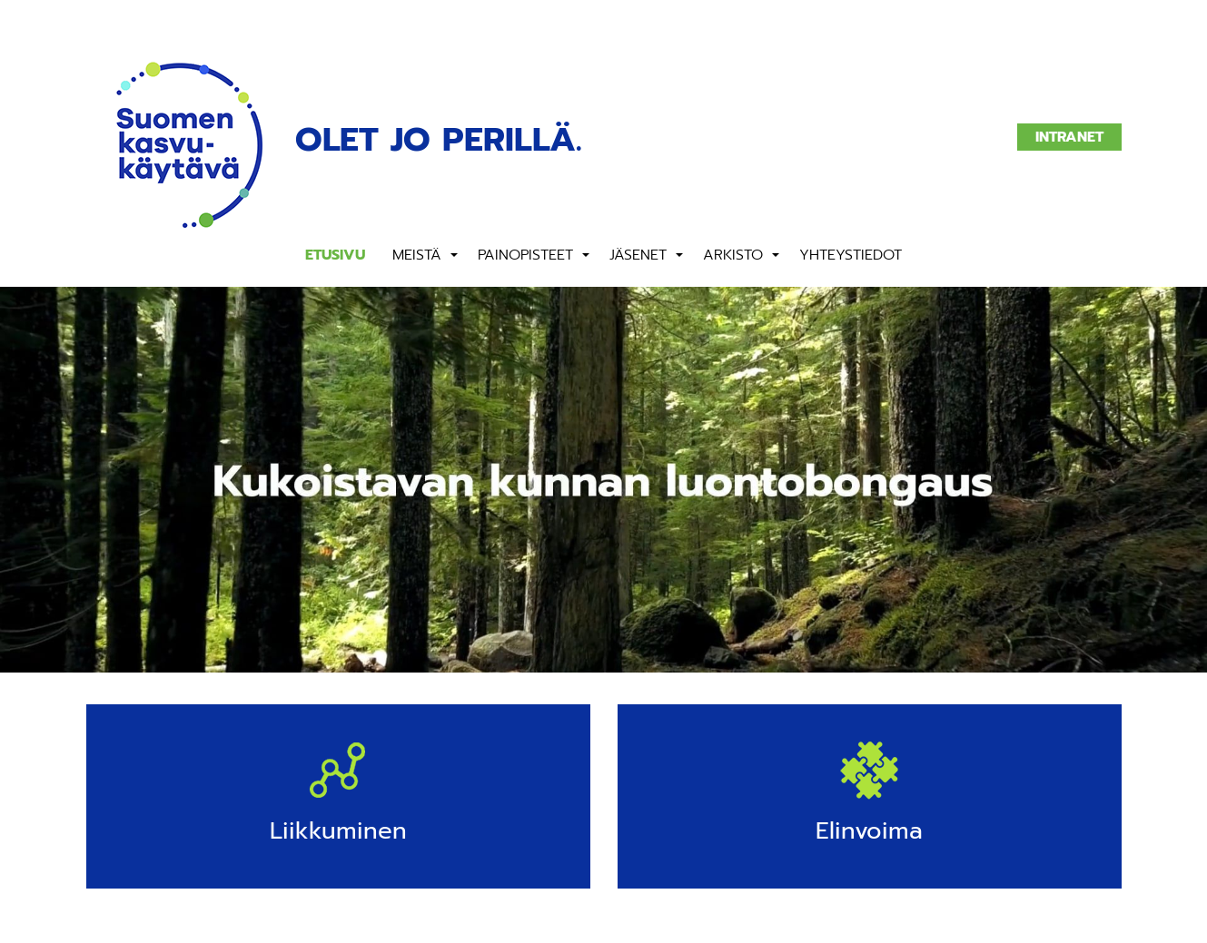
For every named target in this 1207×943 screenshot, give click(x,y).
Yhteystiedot (850, 255)
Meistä (416, 255)
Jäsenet (638, 255)
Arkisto (733, 255)
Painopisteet (525, 255)
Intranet (1069, 137)
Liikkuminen (338, 831)
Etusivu (335, 255)
